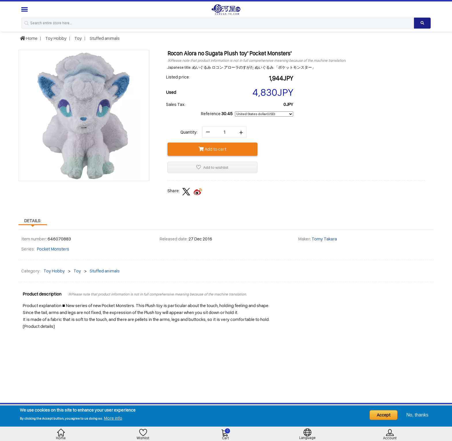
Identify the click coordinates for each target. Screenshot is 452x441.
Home (28, 38)
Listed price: (178, 77)
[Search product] (422, 23)
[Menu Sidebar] (25, 9)
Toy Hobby (55, 38)
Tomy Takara (324, 239)
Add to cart (212, 149)
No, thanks (417, 414)
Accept (383, 415)
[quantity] (224, 132)
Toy (78, 38)
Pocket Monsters (53, 249)
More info (113, 418)
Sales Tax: (175, 104)
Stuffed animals (104, 38)
